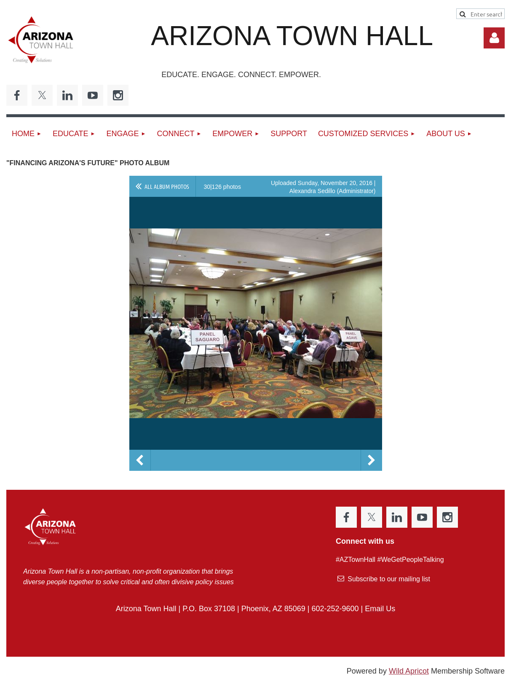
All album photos (166, 186)
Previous (139, 460)
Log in (494, 37)
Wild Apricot (409, 671)
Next (371, 460)
